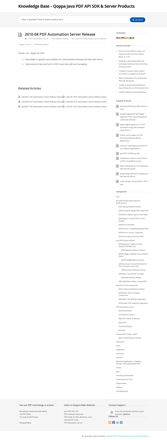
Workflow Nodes (125, 310)
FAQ (117, 197)
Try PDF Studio (25, 414)
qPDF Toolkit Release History (130, 338)
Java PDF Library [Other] (125, 240)
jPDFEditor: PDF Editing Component (132, 299)
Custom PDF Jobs (125, 326)
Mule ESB (122, 322)
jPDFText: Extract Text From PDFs (131, 236)
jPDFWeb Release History (131, 277)
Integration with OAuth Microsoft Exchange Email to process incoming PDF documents (133, 64)
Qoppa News (121, 383)
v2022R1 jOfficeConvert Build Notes (132, 92)
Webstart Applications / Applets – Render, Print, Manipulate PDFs (129, 362)
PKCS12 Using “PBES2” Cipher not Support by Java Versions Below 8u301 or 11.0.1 (132, 54)
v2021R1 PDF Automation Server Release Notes (86, 97)
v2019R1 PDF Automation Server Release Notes (86, 106)
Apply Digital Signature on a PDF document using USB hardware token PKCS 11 (132, 127)
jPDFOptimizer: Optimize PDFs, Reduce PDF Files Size (130, 245)
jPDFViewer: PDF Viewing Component (133, 303)
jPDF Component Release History (132, 289)
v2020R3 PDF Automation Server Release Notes (41, 101)
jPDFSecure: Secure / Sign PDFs (131, 232)
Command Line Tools (124, 379)
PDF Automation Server (38, 38)
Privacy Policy (25, 423)
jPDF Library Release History (130, 206)
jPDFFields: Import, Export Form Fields (133, 214)
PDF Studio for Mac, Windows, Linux (78, 417)
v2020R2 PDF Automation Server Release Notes (86, 101)
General (119, 357)
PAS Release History (60, 38)
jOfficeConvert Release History (133, 270)
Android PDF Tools (71, 420)
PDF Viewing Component (73, 414)
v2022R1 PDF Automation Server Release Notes (41, 97)
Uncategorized (122, 391)
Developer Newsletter (124, 375)
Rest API (122, 330)
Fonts (118, 346)
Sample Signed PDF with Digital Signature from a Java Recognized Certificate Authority (133, 117)
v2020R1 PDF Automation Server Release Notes (41, 106)
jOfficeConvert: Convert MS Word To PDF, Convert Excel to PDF (133, 265)
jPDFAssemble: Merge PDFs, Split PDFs (134, 210)
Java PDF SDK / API (71, 411)
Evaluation (120, 342)
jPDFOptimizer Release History (133, 250)
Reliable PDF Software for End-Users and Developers (128, 436)
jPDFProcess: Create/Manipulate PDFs (134, 228)
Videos (119, 367)
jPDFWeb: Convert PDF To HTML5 (131, 274)
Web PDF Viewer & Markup (129, 318)
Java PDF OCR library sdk (129, 153)
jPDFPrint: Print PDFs (127, 225)
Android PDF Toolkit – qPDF (126, 334)
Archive (119, 387)
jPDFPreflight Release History (132, 260)
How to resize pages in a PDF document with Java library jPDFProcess (131, 138)
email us (126, 414)
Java (118, 371)
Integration (120, 349)
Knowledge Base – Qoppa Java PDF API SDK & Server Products (76, 6)
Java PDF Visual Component (127, 285)
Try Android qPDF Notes (29, 417)
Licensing (119, 353)
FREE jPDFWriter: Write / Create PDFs (133, 281)
